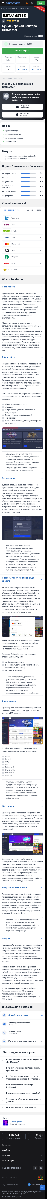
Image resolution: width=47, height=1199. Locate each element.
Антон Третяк (16, 1122)
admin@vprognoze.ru (14, 1196)
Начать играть (22, 50)
